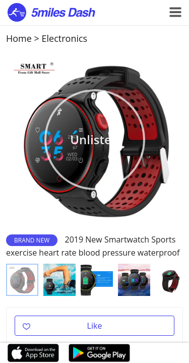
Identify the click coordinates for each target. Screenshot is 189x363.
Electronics (65, 38)
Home (19, 38)
